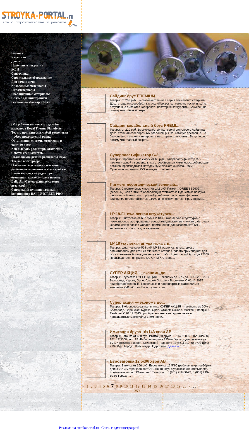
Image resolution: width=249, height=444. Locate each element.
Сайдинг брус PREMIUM (132, 96)
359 (137, 391)
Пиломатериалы (23, 90)
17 (167, 386)
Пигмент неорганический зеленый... (144, 184)
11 (131, 386)
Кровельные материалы (28, 86)
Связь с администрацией (29, 98)
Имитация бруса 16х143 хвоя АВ (141, 332)
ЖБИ (15, 69)
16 (161, 386)
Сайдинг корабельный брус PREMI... (144, 125)
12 (137, 386)
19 (179, 386)
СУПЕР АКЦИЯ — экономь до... (139, 273)
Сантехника (20, 73)
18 (173, 386)
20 (185, 386)
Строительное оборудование (31, 77)
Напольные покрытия (27, 65)
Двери (15, 61)
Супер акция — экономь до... (137, 302)
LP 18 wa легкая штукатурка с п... (141, 243)
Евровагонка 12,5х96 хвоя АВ (138, 361)
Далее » (173, 346)
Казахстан (18, 57)
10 (126, 386)
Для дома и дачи (23, 81)
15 (155, 386)
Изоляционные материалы (30, 94)
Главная (17, 53)
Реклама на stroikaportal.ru (30, 102)
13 (143, 386)
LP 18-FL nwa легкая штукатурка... (142, 214)
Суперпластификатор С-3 (134, 155)
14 (149, 386)
